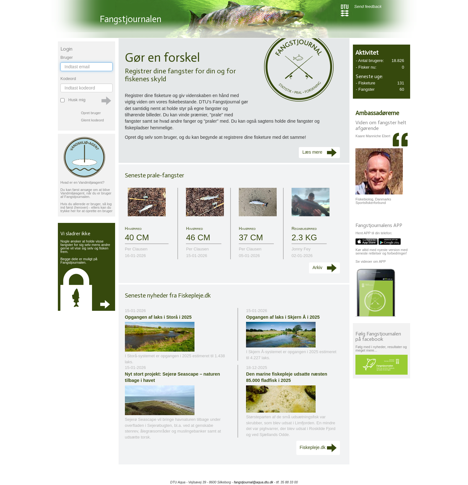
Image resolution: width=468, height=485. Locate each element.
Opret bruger (91, 113)
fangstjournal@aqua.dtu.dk (253, 482)
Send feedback (368, 6)
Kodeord (68, 78)
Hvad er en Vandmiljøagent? (82, 182)
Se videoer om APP (370, 261)
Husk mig (76, 99)
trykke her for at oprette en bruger (86, 211)
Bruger (66, 57)
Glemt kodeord (92, 120)
